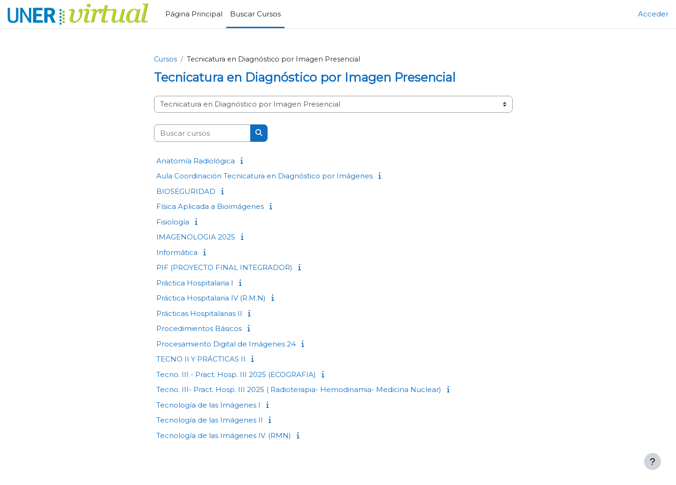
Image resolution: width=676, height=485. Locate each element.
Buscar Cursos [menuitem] (255, 13)
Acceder (653, 13)
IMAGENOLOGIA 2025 (195, 237)
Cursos (166, 59)
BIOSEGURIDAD (185, 191)
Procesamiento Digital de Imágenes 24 (226, 343)
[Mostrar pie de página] (652, 461)
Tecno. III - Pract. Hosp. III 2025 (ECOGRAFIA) (236, 374)
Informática (177, 252)
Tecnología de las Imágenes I (208, 404)
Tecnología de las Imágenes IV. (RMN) (223, 435)
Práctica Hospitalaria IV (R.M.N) (211, 298)
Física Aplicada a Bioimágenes (210, 206)
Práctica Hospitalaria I (194, 282)
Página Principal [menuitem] (194, 13)
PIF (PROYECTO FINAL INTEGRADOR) (224, 267)
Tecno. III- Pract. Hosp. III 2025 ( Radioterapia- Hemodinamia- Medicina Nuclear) (298, 389)
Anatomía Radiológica (195, 160)
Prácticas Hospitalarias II (199, 313)
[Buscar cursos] (202, 133)
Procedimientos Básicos (199, 328)
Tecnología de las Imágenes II (209, 420)
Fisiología (172, 221)
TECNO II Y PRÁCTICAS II (201, 359)
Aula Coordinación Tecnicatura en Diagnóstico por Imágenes (264, 176)
